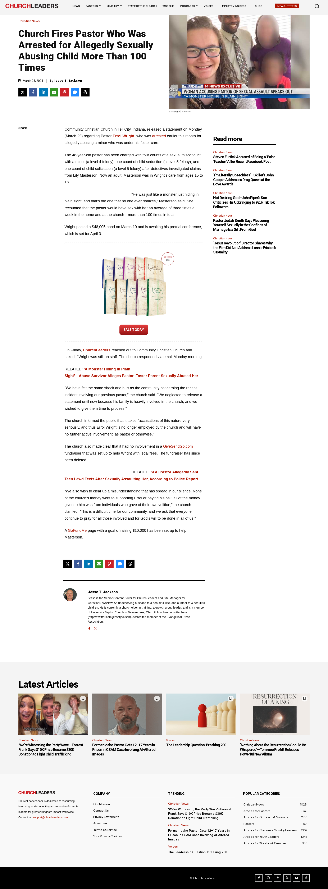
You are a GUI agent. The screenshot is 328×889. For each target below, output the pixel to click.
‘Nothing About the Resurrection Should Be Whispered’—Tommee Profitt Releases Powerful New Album (273, 749)
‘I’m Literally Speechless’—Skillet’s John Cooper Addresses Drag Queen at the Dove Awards (243, 179)
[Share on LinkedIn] (43, 92)
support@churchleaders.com (50, 817)
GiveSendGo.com (178, 446)
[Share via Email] (54, 92)
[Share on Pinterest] (64, 92)
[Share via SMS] (75, 92)
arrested (159, 136)
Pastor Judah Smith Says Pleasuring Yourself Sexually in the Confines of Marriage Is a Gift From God (241, 225)
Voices (170, 740)
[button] (317, 6)
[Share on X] (22, 92)
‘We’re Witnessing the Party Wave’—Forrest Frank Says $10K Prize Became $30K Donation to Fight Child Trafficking (50, 749)
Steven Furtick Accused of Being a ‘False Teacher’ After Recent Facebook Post (244, 159)
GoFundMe (77, 530)
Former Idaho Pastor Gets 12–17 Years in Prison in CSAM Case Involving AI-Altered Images (123, 749)
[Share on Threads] (85, 92)
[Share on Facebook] (33, 92)
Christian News (30, 21)
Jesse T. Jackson (68, 80)
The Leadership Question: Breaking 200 (196, 745)
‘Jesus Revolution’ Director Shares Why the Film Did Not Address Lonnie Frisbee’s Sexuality (244, 247)
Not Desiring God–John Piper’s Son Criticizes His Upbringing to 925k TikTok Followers (244, 202)
